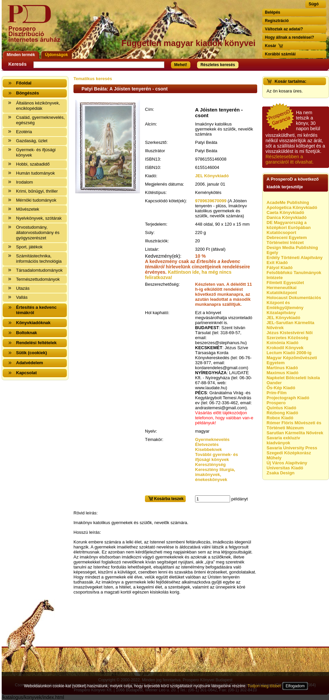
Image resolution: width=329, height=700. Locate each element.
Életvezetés (207, 444)
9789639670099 (210, 200)
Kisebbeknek (208, 449)
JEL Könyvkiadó (212, 175)
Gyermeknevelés (212, 439)
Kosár (270, 45)
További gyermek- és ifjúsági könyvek (216, 457)
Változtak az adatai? (284, 29)
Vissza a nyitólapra (36, 27)
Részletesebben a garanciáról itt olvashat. (290, 159)
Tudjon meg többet (264, 686)
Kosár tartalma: (290, 81)
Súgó (314, 4)
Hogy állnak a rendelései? (289, 37)
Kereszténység (210, 464)
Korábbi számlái (280, 54)
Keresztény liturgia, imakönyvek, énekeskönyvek (215, 474)
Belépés (272, 12)
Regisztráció (277, 20)
